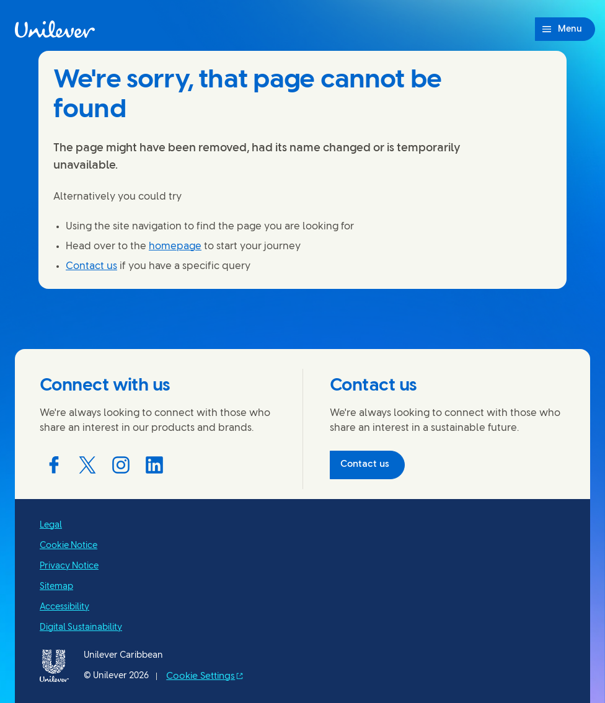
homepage (175, 246)
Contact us (91, 266)
